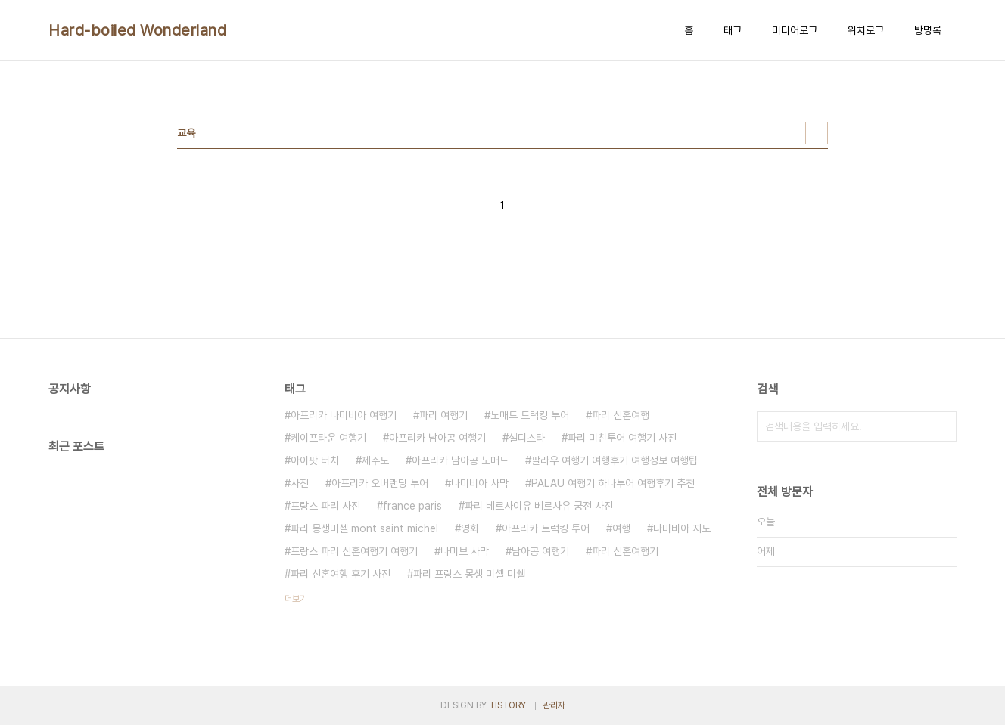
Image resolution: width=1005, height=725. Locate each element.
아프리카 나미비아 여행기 (344, 415)
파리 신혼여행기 (625, 551)
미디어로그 (794, 30)
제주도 (375, 460)
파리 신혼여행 (620, 415)
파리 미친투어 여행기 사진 (622, 438)
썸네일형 (790, 133)
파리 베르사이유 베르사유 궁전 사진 (539, 506)
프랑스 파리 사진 (325, 506)
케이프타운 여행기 (328, 438)
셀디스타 (527, 438)
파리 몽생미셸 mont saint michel (364, 528)
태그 (732, 30)
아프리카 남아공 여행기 (437, 438)
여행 (621, 528)
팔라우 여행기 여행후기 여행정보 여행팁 (614, 460)
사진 (300, 483)
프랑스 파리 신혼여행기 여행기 (354, 551)
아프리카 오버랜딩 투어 (379, 483)
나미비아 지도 (682, 528)
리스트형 (816, 133)
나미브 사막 (464, 551)
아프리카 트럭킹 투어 (546, 528)
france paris (412, 506)
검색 (941, 426)
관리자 (554, 705)
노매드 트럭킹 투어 (529, 415)
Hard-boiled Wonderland (137, 30)
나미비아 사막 (480, 483)
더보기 (296, 598)
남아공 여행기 (540, 551)
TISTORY (507, 705)
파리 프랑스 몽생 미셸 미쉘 (469, 574)
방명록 (927, 30)
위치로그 (866, 30)
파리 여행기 (443, 415)
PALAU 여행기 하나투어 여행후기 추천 (613, 483)
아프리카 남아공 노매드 (460, 460)
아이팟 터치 (315, 460)
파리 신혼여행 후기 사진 (340, 574)
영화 (470, 528)
